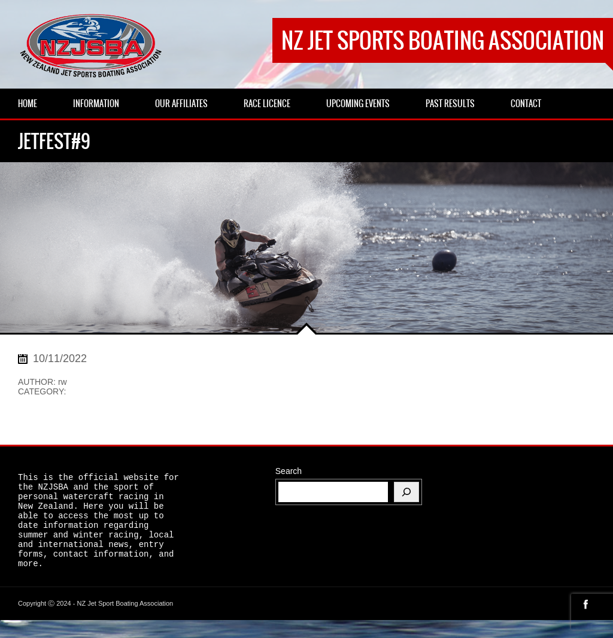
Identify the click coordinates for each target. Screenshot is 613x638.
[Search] (406, 492)
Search (288, 471)
